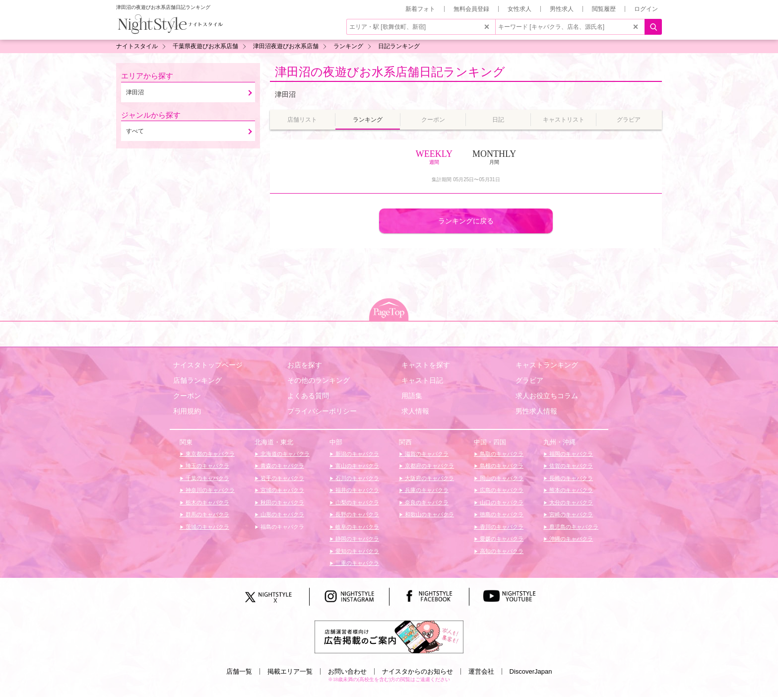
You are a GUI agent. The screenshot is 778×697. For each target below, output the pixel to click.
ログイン (646, 8)
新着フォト (420, 8)
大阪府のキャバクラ (428, 478)
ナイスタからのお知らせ (417, 671)
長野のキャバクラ (356, 514)
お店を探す (304, 365)
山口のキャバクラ (500, 502)
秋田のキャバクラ (281, 502)
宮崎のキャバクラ (570, 514)
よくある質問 (308, 396)
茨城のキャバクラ (206, 527)
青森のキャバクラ (281, 466)
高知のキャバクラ (500, 551)
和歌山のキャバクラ (428, 514)
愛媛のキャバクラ (500, 539)
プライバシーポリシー (322, 411)
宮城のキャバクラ (281, 490)
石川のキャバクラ (356, 478)
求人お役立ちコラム (547, 396)
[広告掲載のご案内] (389, 636)
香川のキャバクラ (500, 527)
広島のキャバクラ (500, 490)
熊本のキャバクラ (570, 490)
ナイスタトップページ (208, 365)
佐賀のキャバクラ (570, 466)
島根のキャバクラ (500, 466)
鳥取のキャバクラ (500, 454)
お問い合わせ (347, 671)
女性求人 (519, 8)
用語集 (411, 396)
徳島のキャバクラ (500, 514)
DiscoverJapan (531, 671)
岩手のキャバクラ (281, 478)
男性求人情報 (536, 411)
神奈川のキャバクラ (209, 490)
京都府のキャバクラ (428, 466)
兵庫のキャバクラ (426, 490)
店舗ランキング (197, 380)
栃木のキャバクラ (206, 502)
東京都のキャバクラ (209, 454)
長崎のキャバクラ (570, 478)
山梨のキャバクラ (356, 502)
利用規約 (187, 411)
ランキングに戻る (466, 221)
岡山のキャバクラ (500, 478)
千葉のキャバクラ (206, 478)
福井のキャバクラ (356, 490)
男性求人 (562, 8)
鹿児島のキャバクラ (573, 527)
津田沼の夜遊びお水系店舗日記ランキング (390, 71)
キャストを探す (425, 365)
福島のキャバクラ (281, 527)
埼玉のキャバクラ (206, 466)
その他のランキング (318, 380)
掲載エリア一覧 (290, 671)
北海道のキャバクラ (284, 454)
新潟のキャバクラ (356, 454)
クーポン (187, 396)
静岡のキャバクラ (356, 539)
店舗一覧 (239, 671)
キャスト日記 (422, 380)
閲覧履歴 (604, 8)
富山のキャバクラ (356, 466)
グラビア (529, 380)
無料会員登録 (471, 8)
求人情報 (415, 411)
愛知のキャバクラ (356, 551)
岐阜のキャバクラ (356, 527)
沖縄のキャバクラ (570, 539)
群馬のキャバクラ (206, 514)
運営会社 (481, 671)
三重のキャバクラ (356, 563)
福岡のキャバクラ (570, 454)
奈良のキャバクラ (426, 502)
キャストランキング (547, 365)
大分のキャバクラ (570, 502)
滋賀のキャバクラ (426, 454)
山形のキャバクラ (281, 514)
